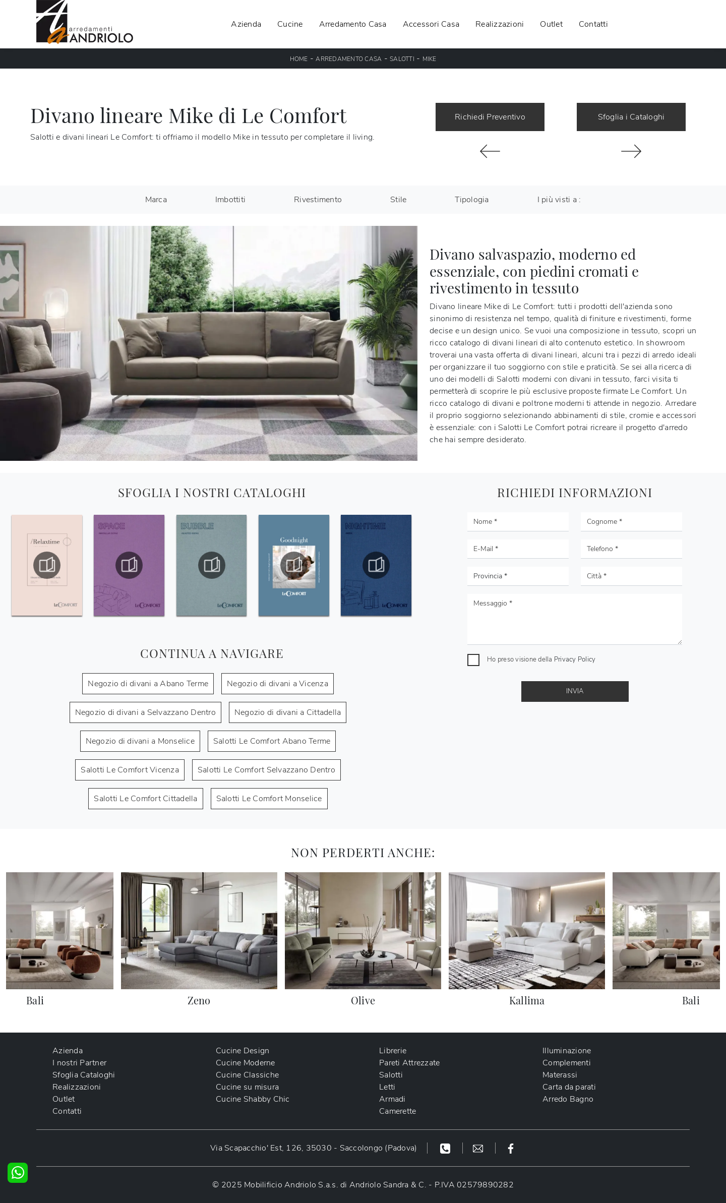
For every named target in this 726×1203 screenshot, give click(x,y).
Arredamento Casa (353, 24)
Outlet (551, 24)
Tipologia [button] (472, 199)
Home (299, 59)
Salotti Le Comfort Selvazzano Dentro (266, 769)
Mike (429, 59)
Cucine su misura (247, 1087)
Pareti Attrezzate (409, 1062)
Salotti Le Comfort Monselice (269, 798)
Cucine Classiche (247, 1074)
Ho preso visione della (541, 659)
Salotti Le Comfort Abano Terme (272, 741)
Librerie (392, 1050)
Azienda (246, 24)
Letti (387, 1087)
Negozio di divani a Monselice (140, 741)
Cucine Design (242, 1050)
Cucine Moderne (245, 1062)
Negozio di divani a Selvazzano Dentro (145, 712)
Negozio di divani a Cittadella (287, 712)
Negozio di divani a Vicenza (277, 683)
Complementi (566, 1062)
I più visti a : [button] (559, 199)
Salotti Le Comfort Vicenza (130, 769)
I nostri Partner (79, 1062)
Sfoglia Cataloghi (83, 1074)
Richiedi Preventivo (490, 117)
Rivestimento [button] (318, 199)
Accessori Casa (431, 24)
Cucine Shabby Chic (253, 1099)
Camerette (397, 1111)
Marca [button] (156, 199)
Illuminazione (566, 1050)
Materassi (559, 1074)
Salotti (402, 59)
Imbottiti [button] (230, 199)
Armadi (392, 1099)
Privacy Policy (575, 659)
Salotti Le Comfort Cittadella (145, 798)
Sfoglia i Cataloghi (631, 117)
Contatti (593, 24)
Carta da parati (569, 1087)
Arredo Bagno (567, 1099)
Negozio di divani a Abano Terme (148, 683)
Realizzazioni (499, 24)
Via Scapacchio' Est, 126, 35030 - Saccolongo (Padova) (313, 1148)
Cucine (290, 24)
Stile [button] (398, 199)
